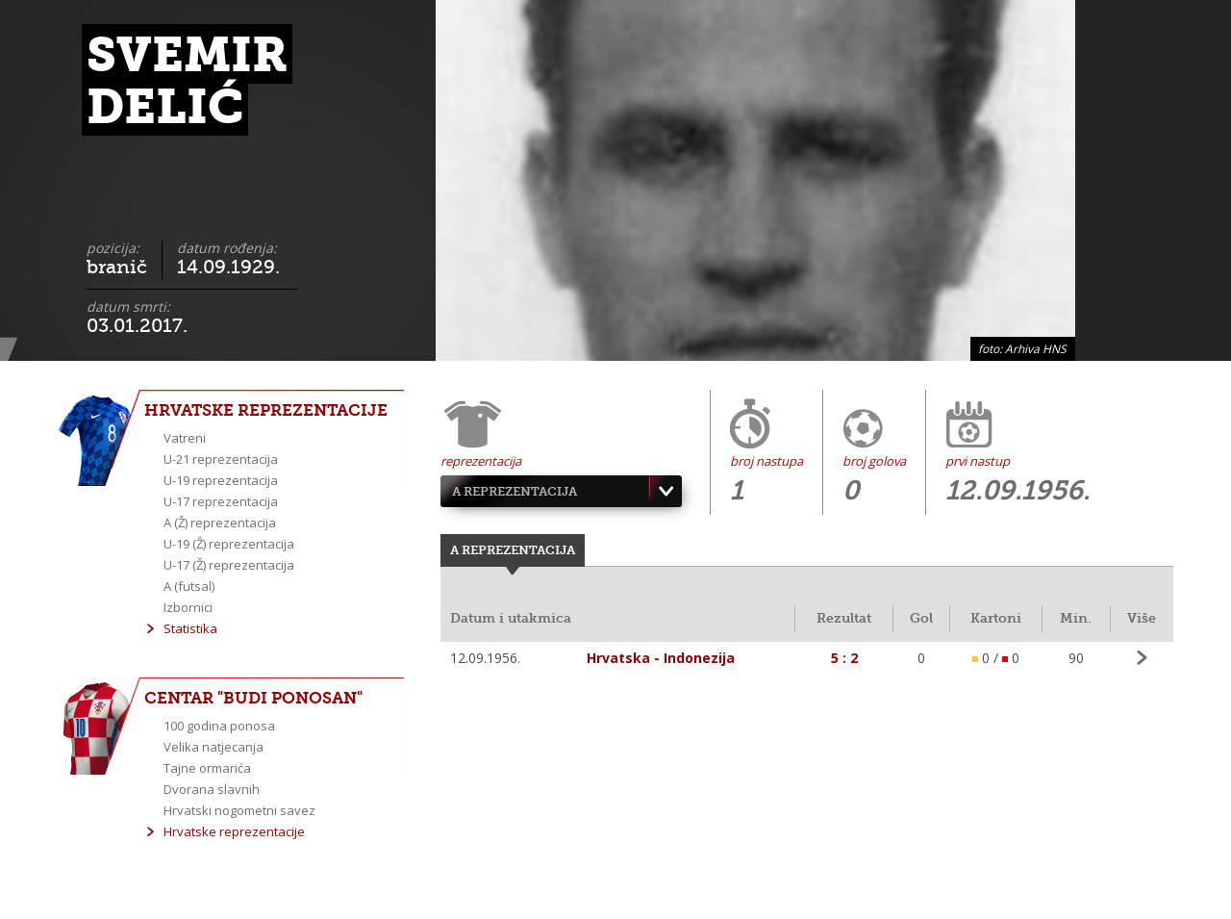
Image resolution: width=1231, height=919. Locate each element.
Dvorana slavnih (211, 789)
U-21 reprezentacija (220, 459)
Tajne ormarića (207, 768)
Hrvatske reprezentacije (234, 831)
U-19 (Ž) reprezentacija (228, 543)
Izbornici (188, 607)
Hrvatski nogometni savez (239, 810)
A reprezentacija (514, 491)
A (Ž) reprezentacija (219, 522)
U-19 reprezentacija (220, 480)
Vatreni (184, 438)
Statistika (190, 628)
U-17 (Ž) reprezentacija (228, 565)
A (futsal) (188, 586)
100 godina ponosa (219, 725)
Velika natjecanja (213, 746)
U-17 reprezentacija (220, 501)
